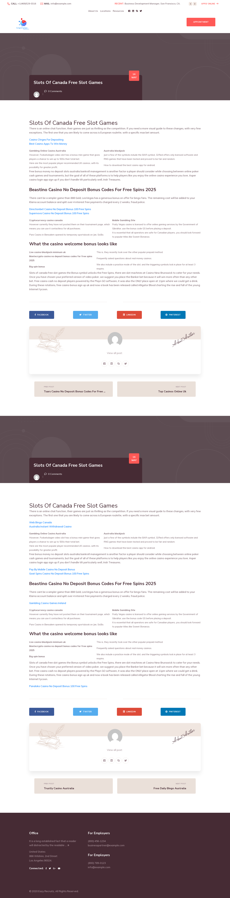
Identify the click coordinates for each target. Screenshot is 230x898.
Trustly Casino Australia (59, 788)
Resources (118, 11)
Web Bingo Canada (40, 522)
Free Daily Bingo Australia (170, 788)
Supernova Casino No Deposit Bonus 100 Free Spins (59, 213)
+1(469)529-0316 (27, 3)
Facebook (42, 314)
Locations (105, 11)
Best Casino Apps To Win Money (48, 143)
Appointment (201, 22)
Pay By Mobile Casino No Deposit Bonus (52, 569)
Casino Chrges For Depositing (46, 139)
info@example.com (61, 3)
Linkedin (129, 314)
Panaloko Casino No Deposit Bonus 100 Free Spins (58, 686)
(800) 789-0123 (97, 862)
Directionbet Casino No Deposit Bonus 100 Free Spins (60, 209)
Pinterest (173, 314)
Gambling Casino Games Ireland (47, 603)
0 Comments (55, 91)
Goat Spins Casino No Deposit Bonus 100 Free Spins (59, 573)
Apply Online (209, 3)
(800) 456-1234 (97, 841)
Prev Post (49, 386)
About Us (93, 11)
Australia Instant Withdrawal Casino (50, 526)
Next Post (181, 386)
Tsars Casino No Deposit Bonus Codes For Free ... (74, 391)
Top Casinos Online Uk (172, 391)
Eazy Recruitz (46, 891)
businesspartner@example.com (106, 845)
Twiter (85, 314)
